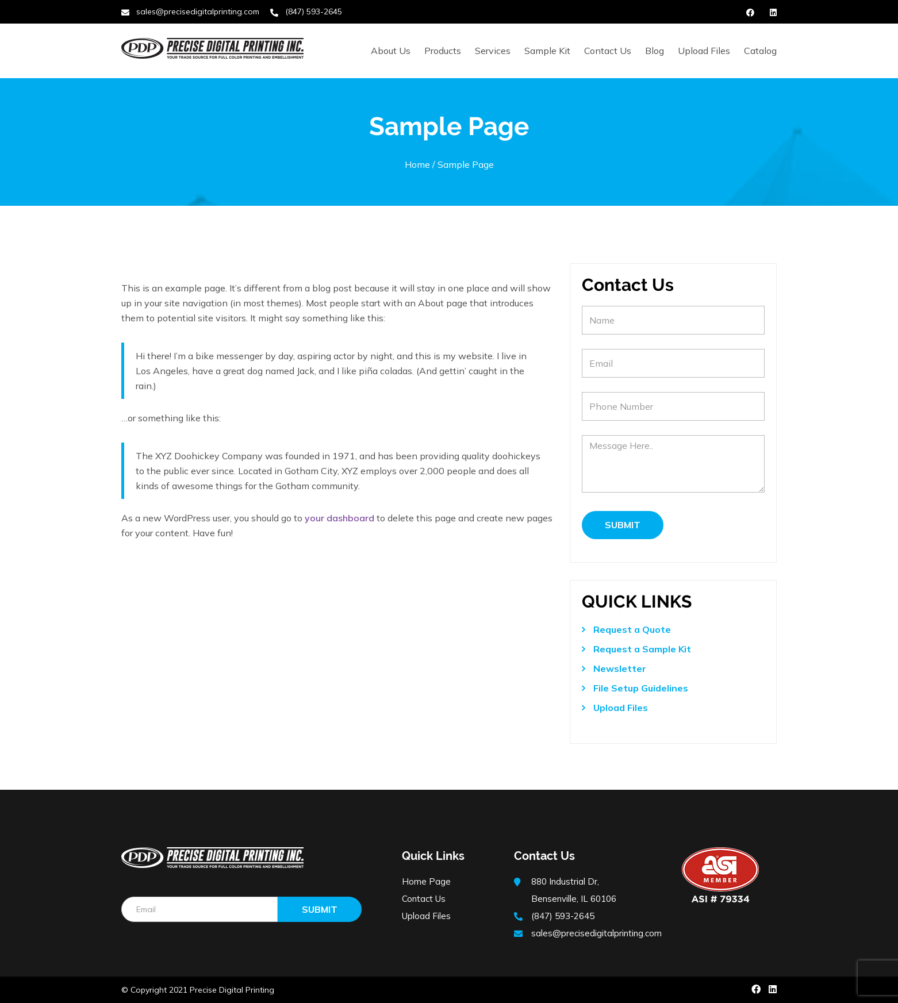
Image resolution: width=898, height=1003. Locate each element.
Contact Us (607, 50)
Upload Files (704, 50)
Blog (654, 50)
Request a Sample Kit (642, 649)
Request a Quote (632, 629)
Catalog (760, 50)
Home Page (426, 881)
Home (417, 164)
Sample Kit (547, 50)
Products (442, 50)
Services (493, 50)
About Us (390, 50)
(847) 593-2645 (313, 11)
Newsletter (619, 668)
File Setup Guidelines (640, 688)
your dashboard (339, 518)
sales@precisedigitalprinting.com (197, 11)
